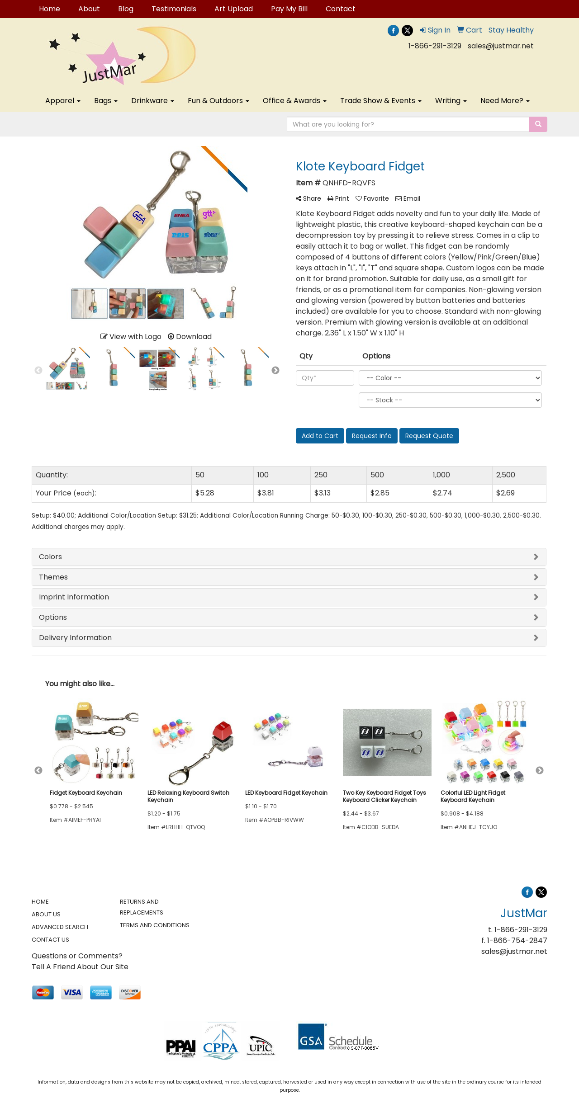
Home (49, 9)
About (89, 9)
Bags (106, 100)
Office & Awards (295, 100)
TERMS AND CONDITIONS (155, 925)
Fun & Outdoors (218, 100)
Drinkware (152, 100)
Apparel (63, 100)
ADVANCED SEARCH (60, 927)
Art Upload (233, 9)
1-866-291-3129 (434, 46)
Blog (125, 9)
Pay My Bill (289, 9)
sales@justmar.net (501, 46)
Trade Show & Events (381, 100)
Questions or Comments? (77, 956)
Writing (451, 100)
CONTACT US (50, 939)
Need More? (505, 100)
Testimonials (174, 9)
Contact (341, 9)
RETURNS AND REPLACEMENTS (141, 907)
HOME (40, 901)
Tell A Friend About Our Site (80, 967)
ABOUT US (46, 914)
